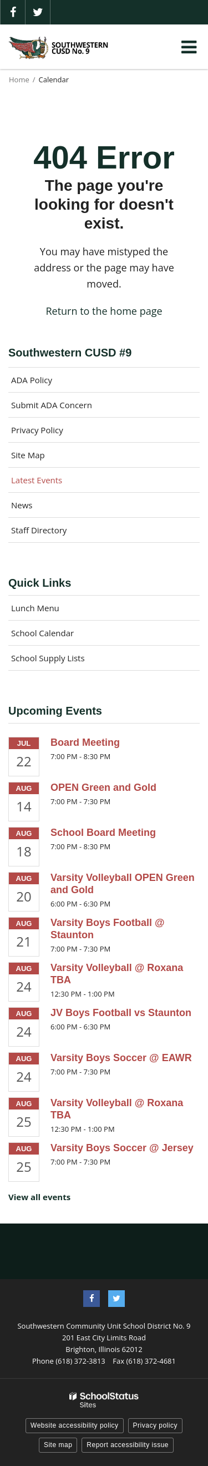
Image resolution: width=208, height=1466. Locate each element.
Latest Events (36, 480)
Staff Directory (39, 530)
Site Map (28, 454)
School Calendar (42, 632)
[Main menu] (188, 46)
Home (19, 80)
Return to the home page (103, 311)
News (22, 505)
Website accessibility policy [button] (75, 1425)
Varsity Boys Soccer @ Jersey (122, 1147)
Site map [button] (58, 1445)
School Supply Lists (48, 657)
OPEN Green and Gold (103, 787)
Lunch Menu (35, 607)
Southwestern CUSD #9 (69, 352)
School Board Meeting (103, 832)
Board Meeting (85, 742)
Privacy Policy (37, 429)
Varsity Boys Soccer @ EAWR (121, 1057)
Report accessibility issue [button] (128, 1445)
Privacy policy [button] (155, 1425)
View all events (39, 1196)
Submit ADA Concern (51, 404)
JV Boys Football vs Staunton (120, 1012)
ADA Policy (31, 379)
